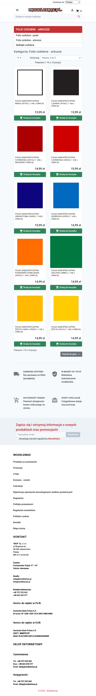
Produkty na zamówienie (25, 462)
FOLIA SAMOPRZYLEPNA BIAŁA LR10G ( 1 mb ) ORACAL (29, 102)
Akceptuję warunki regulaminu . (40, 438)
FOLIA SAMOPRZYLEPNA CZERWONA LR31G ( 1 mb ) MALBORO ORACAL (28, 159)
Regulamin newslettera (24, 510)
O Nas (16, 474)
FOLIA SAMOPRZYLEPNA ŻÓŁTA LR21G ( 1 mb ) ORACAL (66, 328)
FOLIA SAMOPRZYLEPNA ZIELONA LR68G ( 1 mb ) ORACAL (63, 272)
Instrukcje (18, 486)
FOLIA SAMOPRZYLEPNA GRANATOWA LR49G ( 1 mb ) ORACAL (29, 216)
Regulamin (18, 498)
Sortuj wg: (34, 57)
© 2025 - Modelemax (48, 691)
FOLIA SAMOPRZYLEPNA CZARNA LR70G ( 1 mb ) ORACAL (63, 103)
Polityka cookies (21, 516)
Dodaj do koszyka (30, 118)
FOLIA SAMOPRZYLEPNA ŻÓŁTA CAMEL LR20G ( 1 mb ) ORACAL (29, 329)
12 (18, 57)
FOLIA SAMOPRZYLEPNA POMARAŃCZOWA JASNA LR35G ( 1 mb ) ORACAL (27, 272)
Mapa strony (19, 528)
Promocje (17, 468)
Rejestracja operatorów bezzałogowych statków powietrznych (43, 492)
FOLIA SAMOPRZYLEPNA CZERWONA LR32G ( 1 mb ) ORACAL (64, 159)
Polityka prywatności (23, 504)
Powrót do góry (71, 354)
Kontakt (17, 522)
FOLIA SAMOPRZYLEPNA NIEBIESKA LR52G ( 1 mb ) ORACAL (63, 216)
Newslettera (54, 438)
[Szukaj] (48, 16)
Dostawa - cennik (21, 480)
